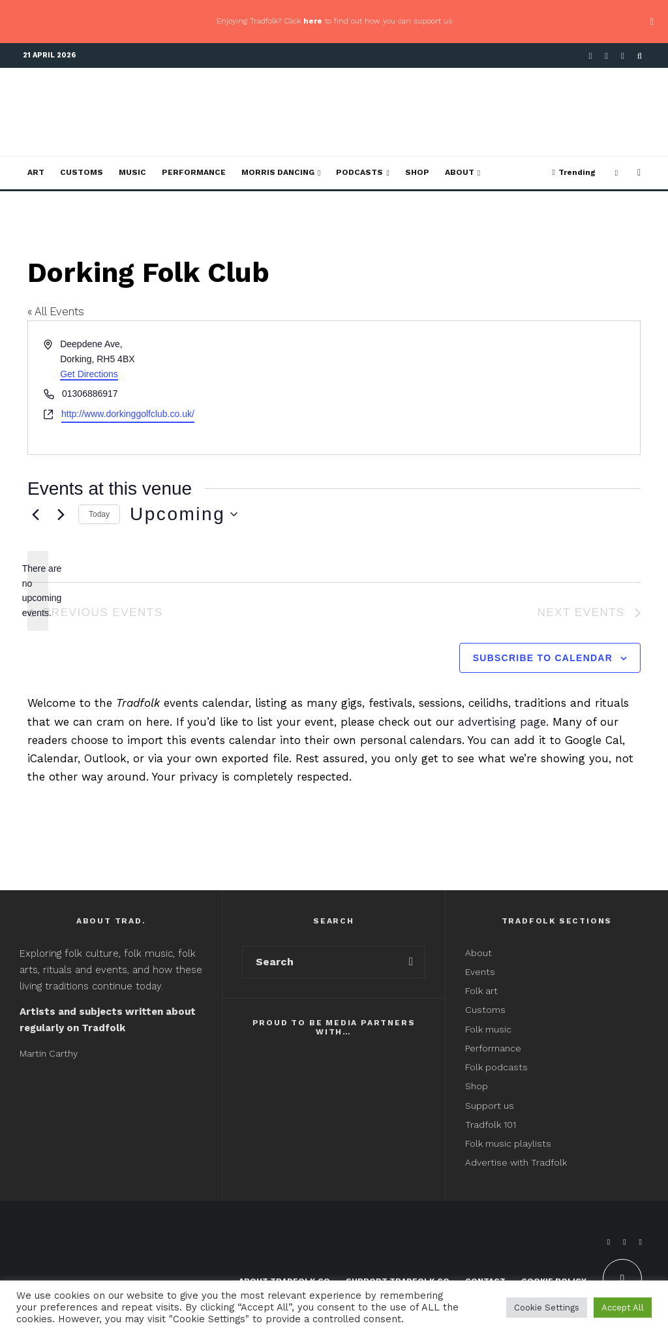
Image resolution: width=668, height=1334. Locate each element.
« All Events (55, 311)
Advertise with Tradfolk (516, 1162)
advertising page (502, 721)
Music (132, 172)
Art (35, 172)
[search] (411, 962)
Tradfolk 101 (490, 1124)
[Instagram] (623, 56)
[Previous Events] (35, 514)
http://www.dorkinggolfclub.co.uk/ (127, 414)
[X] (606, 56)
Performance (194, 172)
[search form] (320, 962)
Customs (81, 172)
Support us (489, 1105)
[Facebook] (591, 56)
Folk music (488, 1029)
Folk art (482, 990)
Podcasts (359, 172)
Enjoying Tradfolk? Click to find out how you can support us (334, 20)
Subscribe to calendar (543, 658)
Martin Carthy (49, 1053)
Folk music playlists (508, 1143)
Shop (417, 172)
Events (480, 972)
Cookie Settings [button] (546, 1307)
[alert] (37, 591)
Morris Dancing (277, 172)
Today (99, 514)
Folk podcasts (496, 1067)
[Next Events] (60, 514)
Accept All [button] (622, 1307)
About (459, 172)
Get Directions (89, 374)
